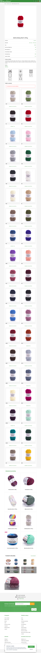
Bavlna (6, 621)
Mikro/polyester (7, 627)
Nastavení (31, 649)
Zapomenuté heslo (8, 642)
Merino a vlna (9, 3)
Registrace (6, 640)
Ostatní (6, 629)
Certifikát (22, 622)
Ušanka (6, 66)
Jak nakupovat (23, 624)
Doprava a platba (24, 630)
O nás (22, 619)
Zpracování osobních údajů (25, 632)
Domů (5, 3)
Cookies (22, 633)
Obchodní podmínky (24, 621)
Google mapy (20, 598)
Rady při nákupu (23, 627)
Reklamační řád (23, 629)
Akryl (5, 622)
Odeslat (32, 603)
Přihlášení (6, 639)
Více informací (15, 649)
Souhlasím (31, 646)
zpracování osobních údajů (22, 605)
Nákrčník (6, 67)
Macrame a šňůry (7, 624)
